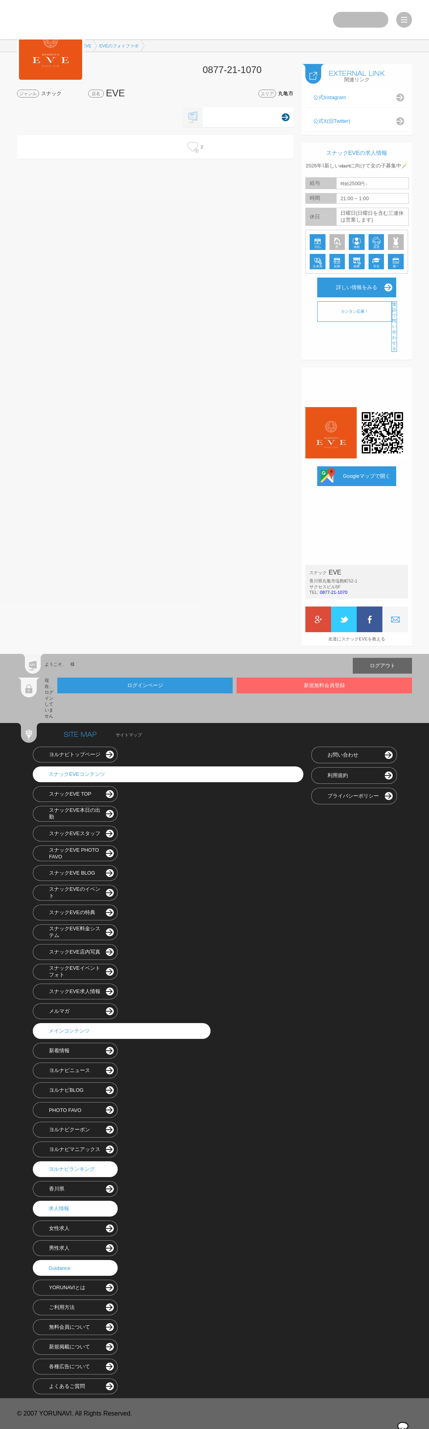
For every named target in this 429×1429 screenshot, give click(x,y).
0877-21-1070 (334, 592)
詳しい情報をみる (356, 287)
